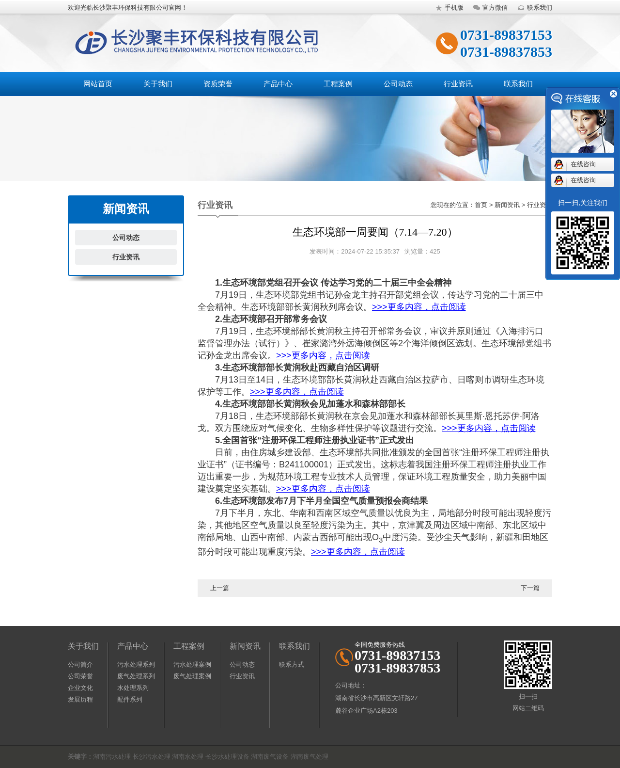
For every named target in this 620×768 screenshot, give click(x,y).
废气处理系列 (136, 676)
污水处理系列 (136, 664)
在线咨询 (583, 164)
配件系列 (129, 699)
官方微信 (489, 7)
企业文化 (80, 687)
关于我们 (157, 84)
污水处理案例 (192, 664)
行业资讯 (458, 84)
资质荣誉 (217, 84)
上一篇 (219, 588)
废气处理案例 (192, 676)
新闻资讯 (245, 646)
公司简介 (80, 664)
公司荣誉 (80, 676)
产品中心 (278, 84)
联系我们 (533, 7)
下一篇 (530, 588)
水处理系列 (133, 687)
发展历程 (80, 699)
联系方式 (291, 664)
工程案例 (338, 84)
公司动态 (398, 84)
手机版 (448, 7)
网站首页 (97, 84)
